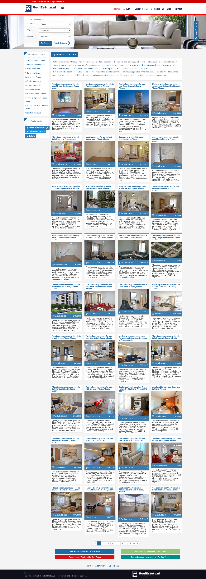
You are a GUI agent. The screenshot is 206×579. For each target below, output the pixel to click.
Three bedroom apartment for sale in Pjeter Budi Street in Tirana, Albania (66, 389)
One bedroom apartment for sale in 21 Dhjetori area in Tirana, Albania (66, 187)
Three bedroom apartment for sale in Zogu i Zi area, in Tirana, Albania (66, 489)
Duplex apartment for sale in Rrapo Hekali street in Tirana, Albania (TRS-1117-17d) (133, 389)
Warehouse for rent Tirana (35, 90)
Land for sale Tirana (33, 77)
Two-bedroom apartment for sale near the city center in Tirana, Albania (165, 188)
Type (29, 30)
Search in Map (141, 9)
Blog (169, 9)
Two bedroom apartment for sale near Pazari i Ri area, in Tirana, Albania (65, 440)
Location (31, 24)
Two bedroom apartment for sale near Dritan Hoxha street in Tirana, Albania (99, 287)
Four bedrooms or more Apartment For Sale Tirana (150, 557)
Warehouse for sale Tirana (35, 94)
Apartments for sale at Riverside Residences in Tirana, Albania (98, 187)
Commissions (157, 9)
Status (30, 36)
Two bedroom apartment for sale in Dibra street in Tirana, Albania (133, 237)
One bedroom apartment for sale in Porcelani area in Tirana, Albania (166, 489)
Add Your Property (196, 31)
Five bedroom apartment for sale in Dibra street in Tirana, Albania (133, 286)
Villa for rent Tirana (32, 69)
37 (134, 543)
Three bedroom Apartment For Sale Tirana (85, 557)
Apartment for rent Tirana (35, 61)
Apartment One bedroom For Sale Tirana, (146, 65)
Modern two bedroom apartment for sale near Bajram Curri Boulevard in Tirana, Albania (133, 338)
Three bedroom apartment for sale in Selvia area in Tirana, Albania (166, 337)
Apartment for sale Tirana (35, 65)
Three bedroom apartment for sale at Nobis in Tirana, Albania (99, 439)
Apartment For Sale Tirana (107, 566)
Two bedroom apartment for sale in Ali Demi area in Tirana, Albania (100, 388)
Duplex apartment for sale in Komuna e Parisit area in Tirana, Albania (131, 490)
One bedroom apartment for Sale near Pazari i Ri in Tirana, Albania (132, 439)
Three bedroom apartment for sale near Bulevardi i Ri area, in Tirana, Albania (66, 287)
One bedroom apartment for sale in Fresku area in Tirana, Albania (100, 85)
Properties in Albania (33, 113)
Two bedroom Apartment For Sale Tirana (150, 551)
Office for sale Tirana (33, 85)
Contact (178, 9)
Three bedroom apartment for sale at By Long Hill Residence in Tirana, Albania (166, 238)
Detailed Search (60, 43)
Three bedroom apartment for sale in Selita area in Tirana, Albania (66, 138)
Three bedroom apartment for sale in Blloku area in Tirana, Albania (132, 187)
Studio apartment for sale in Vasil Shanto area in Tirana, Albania (99, 138)
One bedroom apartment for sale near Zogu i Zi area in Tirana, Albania (132, 86)
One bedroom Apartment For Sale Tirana (84, 551)
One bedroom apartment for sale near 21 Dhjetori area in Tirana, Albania (65, 238)
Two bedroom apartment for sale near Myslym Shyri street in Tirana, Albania (65, 86)
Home (117, 9)
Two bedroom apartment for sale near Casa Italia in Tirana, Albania (99, 337)
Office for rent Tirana (33, 81)
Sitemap (27, 573)
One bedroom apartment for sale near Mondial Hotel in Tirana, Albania (165, 139)
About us (127, 9)
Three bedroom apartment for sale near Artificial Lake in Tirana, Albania (100, 489)
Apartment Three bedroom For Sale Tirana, (91, 68)
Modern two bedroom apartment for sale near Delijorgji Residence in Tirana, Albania (166, 86)
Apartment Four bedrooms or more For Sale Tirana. (128, 68)
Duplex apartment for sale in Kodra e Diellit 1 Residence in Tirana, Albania (166, 287)
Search (45, 43)
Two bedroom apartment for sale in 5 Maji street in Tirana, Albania (66, 337)
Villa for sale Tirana (32, 73)
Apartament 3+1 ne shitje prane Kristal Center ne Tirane (131, 138)
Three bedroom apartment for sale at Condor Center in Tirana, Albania (99, 237)
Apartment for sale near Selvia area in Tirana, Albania (166, 388)
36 (130, 543)
